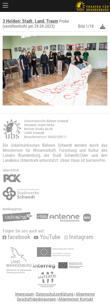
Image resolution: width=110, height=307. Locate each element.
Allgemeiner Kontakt (75, 299)
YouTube (47, 237)
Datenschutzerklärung (54, 294)
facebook (16, 237)
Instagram (78, 237)
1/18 (90, 26)
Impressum (24, 294)
